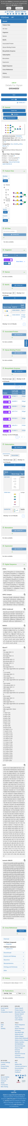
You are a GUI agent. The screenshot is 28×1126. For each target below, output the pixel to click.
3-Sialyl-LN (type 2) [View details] (23, 316)
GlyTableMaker (19, 1044)
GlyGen (7, 263)
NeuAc (4, 146)
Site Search (18, 1016)
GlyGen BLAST (19, 1034)
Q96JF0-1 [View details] (15, 425)
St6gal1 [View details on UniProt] (24, 401)
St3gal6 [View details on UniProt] (24, 406)
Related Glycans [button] (11, 118)
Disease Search (19, 1014)
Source (5, 393)
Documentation (19, 1068)
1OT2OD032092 (13, 1106)
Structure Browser (20, 1046)
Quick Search (4, 1008)
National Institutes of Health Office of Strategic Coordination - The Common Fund (14, 1102)
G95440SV (19, 136)
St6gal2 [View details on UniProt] (24, 396)
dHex (20, 144)
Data (2, 1024)
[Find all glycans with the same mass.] (21, 138)
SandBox (7, 397)
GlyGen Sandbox (19, 1042)
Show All (21, 931)
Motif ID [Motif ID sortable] (16, 307)
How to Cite (4, 1079)
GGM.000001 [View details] (16, 310)
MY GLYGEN (9, 12)
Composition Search (6, 1012)
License (3, 1064)
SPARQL (3, 1028)
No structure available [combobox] (9, 231)
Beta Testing (4, 1086)
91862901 (9, 944)
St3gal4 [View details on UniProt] (24, 411)
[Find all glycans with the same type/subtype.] (14, 156)
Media (2, 1083)
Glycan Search (19, 1008)
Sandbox (14, 114)
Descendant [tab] (14, 455)
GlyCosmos (8, 260)
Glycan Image (7, 307)
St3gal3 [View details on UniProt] (24, 418)
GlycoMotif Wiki (19, 1032)
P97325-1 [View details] (15, 418)
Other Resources (19, 1057)
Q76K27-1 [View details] (15, 396)
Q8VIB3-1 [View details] (14, 406)
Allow (8, 8)
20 (13, 293)
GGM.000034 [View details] (16, 315)
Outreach (3, 1081)
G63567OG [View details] (7, 509)
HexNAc (16, 144)
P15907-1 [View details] (15, 430)
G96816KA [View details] (7, 492)
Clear (5, 180)
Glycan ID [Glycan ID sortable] (6, 473)
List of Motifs (19, 1020)
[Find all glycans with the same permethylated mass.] (5, 142)
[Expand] (21, 261)
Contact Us (18, 1070)
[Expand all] (17, 255)
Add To (14, 99)
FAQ (16, 1062)
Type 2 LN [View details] (24, 310)
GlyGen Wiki (18, 1064)
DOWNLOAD (21, 103)
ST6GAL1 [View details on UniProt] (24, 430)
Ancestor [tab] (6, 455)
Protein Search (19, 1010)
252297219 (9, 949)
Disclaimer (4, 1068)
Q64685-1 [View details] (15, 401)
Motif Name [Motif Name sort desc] (24, 306)
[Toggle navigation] (25, 17)
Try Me (3, 1010)
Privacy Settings (5, 1062)
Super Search (18, 1018)
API (2, 1026)
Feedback (17, 1072)
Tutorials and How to (21, 1066)
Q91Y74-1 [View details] (15, 411)
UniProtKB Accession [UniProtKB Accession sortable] (16, 392)
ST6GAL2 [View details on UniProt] (24, 425)
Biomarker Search (20, 1012)
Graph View (14, 110)
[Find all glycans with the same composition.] (8, 146)
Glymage (17, 1051)
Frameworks (4, 1084)
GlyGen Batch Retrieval (21, 1038)
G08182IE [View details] (7, 477)
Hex (12, 144)
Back (14, 95)
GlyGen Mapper (19, 1036)
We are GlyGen (5, 1077)
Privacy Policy (5, 1066)
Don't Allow (19, 8)
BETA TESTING (20, 12)
